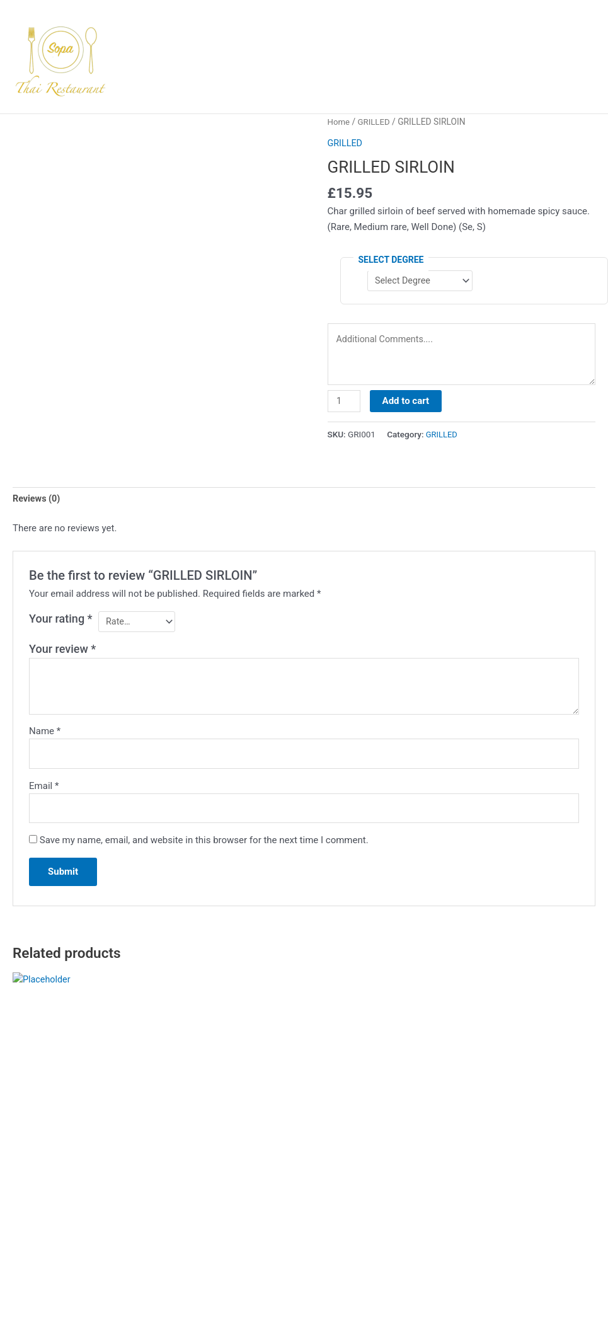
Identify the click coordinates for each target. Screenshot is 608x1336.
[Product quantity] (345, 404)
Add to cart (407, 404)
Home (339, 122)
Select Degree (391, 259)
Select (45, 1205)
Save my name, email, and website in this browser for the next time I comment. (204, 849)
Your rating (61, 623)
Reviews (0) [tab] (37, 503)
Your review (62, 655)
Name (44, 736)
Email (44, 792)
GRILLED (375, 122)
